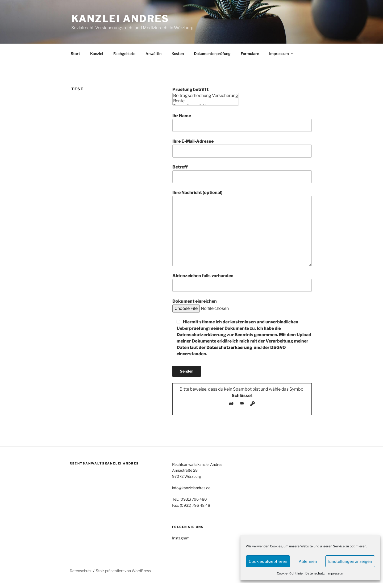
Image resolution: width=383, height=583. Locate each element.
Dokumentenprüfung (212, 53)
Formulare (250, 53)
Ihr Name (242, 122)
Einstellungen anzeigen (350, 561)
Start (75, 53)
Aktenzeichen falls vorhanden (242, 282)
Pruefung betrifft (205, 96)
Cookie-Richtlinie (290, 573)
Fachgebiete (124, 53)
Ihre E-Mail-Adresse (242, 148)
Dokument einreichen (222, 305)
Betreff (242, 173)
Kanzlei (96, 53)
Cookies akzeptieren (268, 561)
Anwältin (153, 53)
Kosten (178, 53)
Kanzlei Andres (120, 18)
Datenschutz (315, 573)
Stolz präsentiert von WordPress (123, 570)
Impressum (335, 573)
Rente (206, 101)
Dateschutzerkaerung (229, 347)
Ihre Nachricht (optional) (242, 228)
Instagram (181, 538)
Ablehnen (308, 561)
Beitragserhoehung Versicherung (206, 95)
